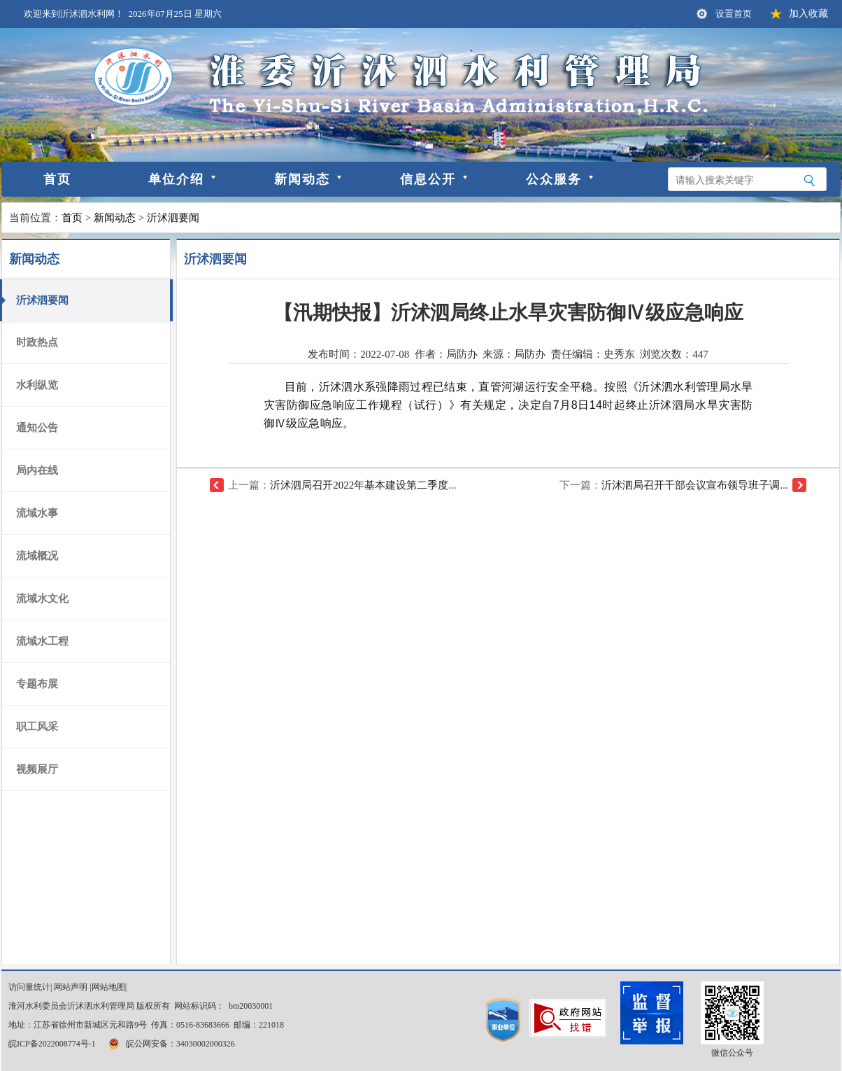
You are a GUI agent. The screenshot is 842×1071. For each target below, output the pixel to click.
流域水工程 (42, 641)
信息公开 (428, 179)
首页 (57, 179)
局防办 (529, 354)
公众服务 (554, 179)
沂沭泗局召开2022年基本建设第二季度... (363, 485)
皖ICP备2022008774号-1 (52, 1044)
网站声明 (70, 987)
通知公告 (37, 427)
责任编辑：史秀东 (593, 354)
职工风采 (37, 726)
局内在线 (37, 470)
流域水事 (37, 513)
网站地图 (108, 987)
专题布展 (37, 684)
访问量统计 (29, 987)
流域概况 (37, 555)
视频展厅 (37, 769)
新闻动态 (302, 179)
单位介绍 (176, 179)
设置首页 (733, 13)
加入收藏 (808, 13)
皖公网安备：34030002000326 (170, 1044)
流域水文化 (42, 598)
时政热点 (37, 342)
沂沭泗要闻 (173, 217)
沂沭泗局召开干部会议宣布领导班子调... (694, 485)
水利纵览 (37, 385)
